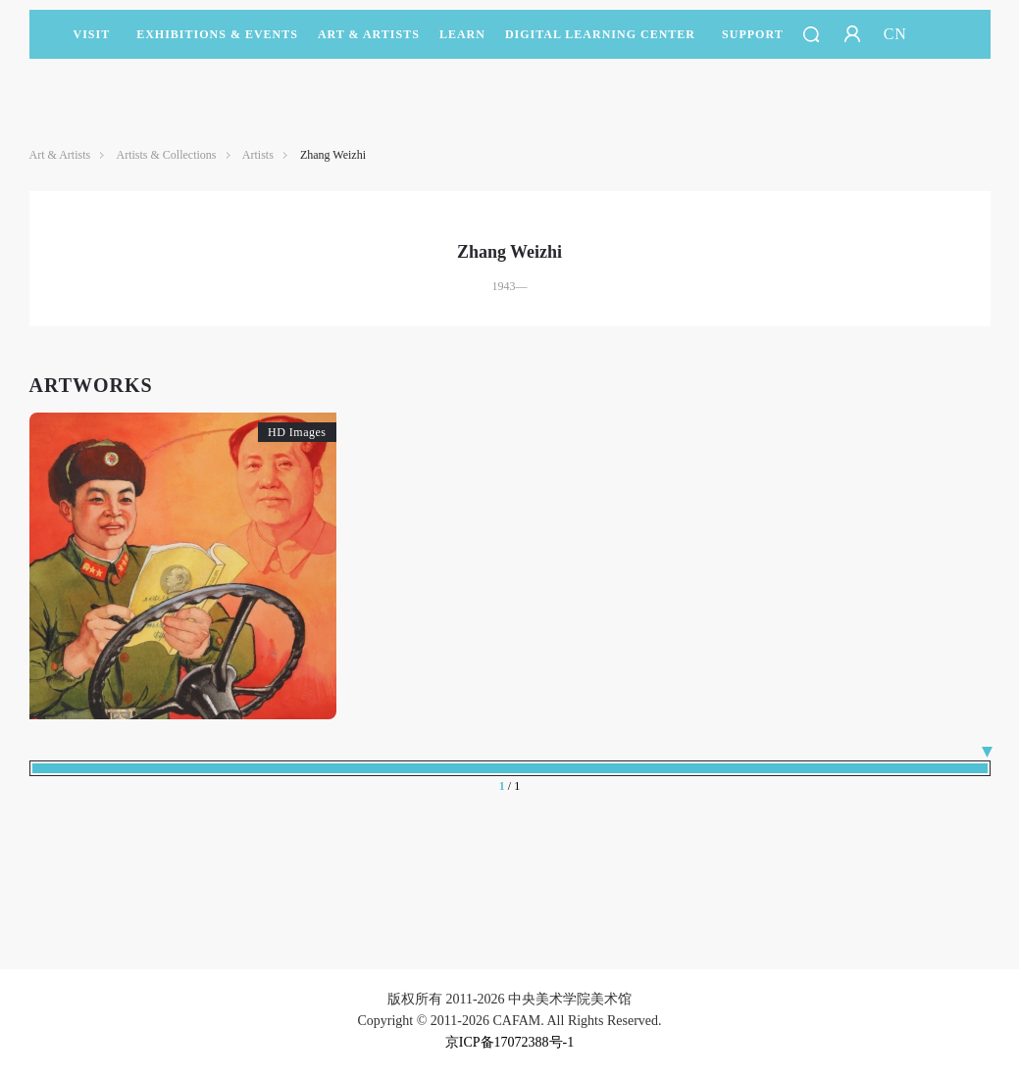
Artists (258, 155)
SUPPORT (753, 43)
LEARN (462, 43)
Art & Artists (369, 43)
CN (895, 33)
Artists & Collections (167, 155)
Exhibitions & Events (217, 43)
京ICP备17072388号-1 (509, 1042)
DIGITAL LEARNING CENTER (600, 34)
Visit (92, 34)
